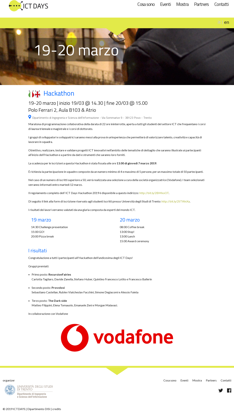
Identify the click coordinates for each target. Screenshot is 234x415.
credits (56, 409)
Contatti (221, 4)
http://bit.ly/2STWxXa (176, 201)
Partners (201, 4)
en (226, 22)
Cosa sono (146, 4)
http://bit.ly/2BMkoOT (154, 193)
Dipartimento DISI (38, 409)
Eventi (165, 4)
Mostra (182, 4)
